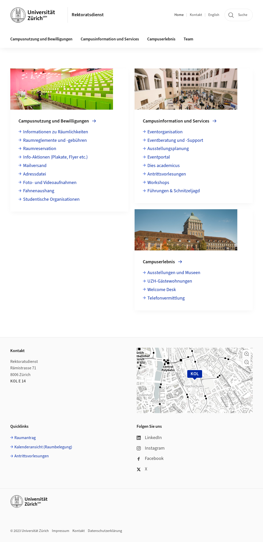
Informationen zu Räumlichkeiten (55, 132)
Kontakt (196, 15)
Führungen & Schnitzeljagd (173, 191)
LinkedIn (149, 437)
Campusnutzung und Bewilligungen (41, 39)
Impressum (60, 531)
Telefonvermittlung (166, 298)
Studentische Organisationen (51, 199)
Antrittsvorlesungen (166, 174)
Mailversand (34, 165)
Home (179, 15)
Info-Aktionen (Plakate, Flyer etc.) (55, 157)
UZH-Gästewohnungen (169, 281)
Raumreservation (39, 148)
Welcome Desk (161, 289)
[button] (246, 354)
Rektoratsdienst (88, 15)
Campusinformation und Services (110, 39)
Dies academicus (163, 165)
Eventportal (158, 157)
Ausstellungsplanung (168, 148)
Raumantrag (25, 438)
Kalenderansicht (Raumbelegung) (43, 447)
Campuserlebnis (161, 39)
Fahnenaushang (38, 191)
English (213, 15)
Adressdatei (34, 174)
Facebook (150, 458)
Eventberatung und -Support (175, 140)
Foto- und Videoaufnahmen (50, 182)
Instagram (151, 448)
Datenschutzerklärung (105, 531)
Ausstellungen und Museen (173, 272)
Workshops (158, 182)
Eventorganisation (165, 132)
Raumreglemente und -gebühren (55, 140)
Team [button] (188, 39)
